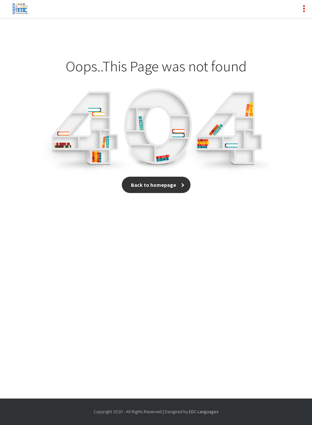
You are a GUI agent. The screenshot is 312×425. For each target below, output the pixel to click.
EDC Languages (204, 412)
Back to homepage (156, 185)
